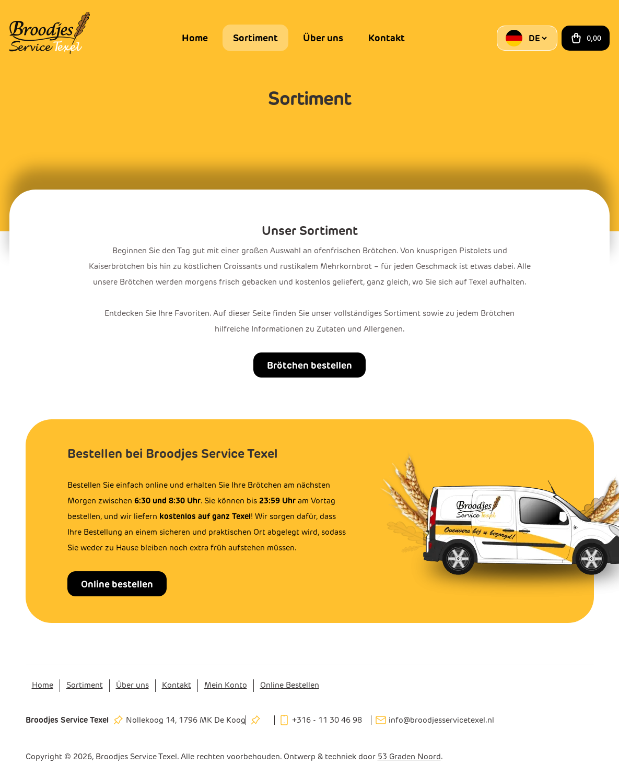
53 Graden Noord (409, 756)
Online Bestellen (289, 685)
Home (195, 38)
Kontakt (386, 38)
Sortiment (255, 38)
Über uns (323, 38)
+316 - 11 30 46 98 (327, 720)
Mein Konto (225, 685)
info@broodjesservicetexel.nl (441, 720)
